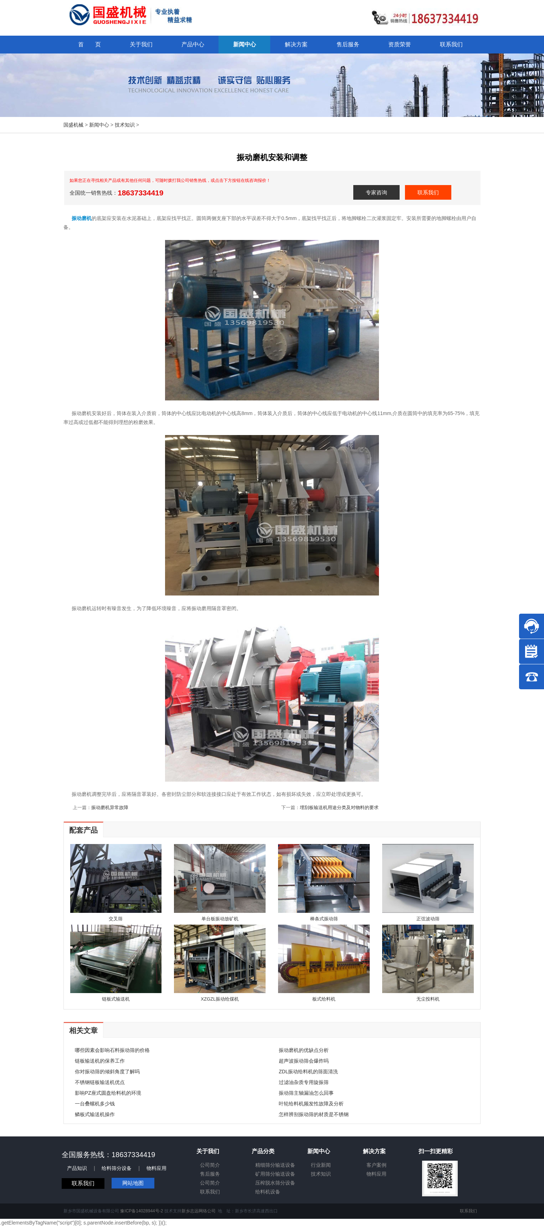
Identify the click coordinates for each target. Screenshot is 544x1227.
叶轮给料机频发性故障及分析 (311, 1103)
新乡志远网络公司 (198, 1210)
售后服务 (210, 1174)
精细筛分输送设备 (275, 1165)
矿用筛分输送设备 (275, 1174)
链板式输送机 (116, 999)
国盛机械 (73, 125)
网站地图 (133, 1183)
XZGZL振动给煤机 (220, 999)
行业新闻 (321, 1165)
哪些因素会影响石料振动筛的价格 (112, 1050)
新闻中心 (99, 125)
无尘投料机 (428, 999)
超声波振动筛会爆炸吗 (304, 1061)
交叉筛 (116, 918)
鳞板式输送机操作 (95, 1114)
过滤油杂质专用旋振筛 (304, 1082)
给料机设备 (267, 1192)
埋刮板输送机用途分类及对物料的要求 (339, 807)
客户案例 (376, 1165)
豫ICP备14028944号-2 (141, 1210)
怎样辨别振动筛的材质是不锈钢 (314, 1114)
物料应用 (156, 1168)
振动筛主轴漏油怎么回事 (306, 1093)
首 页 (89, 44)
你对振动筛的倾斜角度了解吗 (107, 1071)
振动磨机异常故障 (109, 807)
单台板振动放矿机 (219, 918)
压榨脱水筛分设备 (275, 1183)
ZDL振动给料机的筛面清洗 (308, 1071)
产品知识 (77, 1168)
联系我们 (428, 192)
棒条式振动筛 (324, 918)
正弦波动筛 (428, 918)
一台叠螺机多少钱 (95, 1103)
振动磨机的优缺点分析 (304, 1050)
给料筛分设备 (117, 1168)
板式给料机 (323, 999)
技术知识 (125, 125)
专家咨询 (376, 192)
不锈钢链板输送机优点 (100, 1082)
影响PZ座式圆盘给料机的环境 (108, 1093)
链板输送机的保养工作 (100, 1061)
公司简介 (210, 1165)
